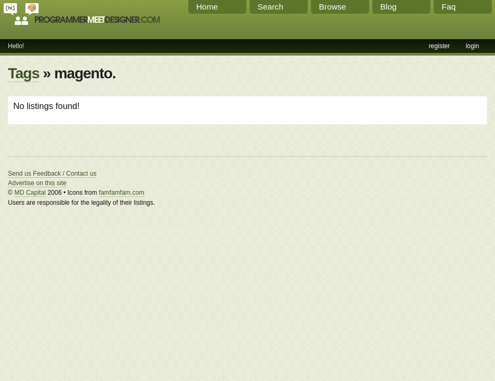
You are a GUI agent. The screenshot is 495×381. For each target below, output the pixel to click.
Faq (449, 6)
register (439, 46)
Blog (388, 6)
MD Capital (29, 192)
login (472, 46)
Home (207, 6)
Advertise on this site (37, 183)
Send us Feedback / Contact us (52, 173)
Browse (332, 6)
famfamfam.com (121, 192)
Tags (23, 73)
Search (270, 6)
